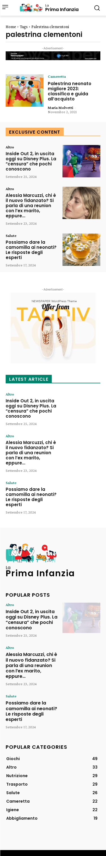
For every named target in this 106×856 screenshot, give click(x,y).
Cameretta (57, 76)
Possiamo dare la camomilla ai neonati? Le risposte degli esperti (31, 249)
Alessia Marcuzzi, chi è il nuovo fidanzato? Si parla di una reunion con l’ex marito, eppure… (31, 205)
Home (11, 26)
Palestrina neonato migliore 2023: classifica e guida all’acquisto (69, 91)
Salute (11, 235)
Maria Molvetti (60, 107)
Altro (10, 147)
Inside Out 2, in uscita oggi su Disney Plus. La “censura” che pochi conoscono (31, 161)
